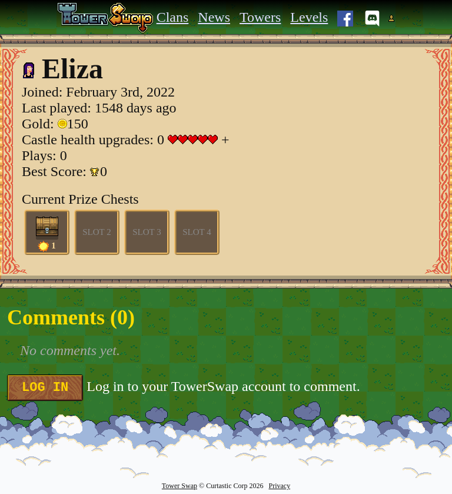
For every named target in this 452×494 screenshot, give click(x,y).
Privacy (279, 486)
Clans (173, 17)
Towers (260, 17)
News (214, 17)
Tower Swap (179, 486)
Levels (309, 17)
